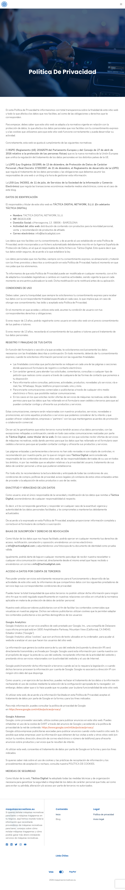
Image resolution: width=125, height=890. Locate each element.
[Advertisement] (62, 30)
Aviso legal (98, 819)
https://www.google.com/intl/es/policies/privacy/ (34, 709)
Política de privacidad (103, 814)
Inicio (58, 814)
